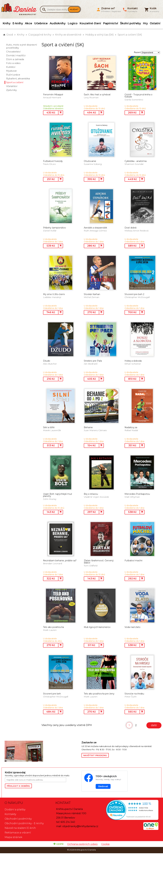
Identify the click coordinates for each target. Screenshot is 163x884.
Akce (28, 23)
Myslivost (11, 70)
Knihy (6, 23)
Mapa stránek (13, 837)
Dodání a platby (15, 809)
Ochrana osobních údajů (82, 844)
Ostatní (155, 23)
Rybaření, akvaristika (18, 78)
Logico (73, 23)
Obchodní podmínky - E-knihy (24, 823)
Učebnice (41, 23)
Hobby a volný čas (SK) (99, 34)
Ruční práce (13, 74)
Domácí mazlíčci (16, 55)
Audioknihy (58, 23)
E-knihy (17, 23)
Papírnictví (110, 23)
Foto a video (13, 63)
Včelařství (11, 86)
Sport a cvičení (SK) (130, 34)
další (154, 725)
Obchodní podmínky (18, 818)
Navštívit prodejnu (95, 755)
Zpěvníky (11, 90)
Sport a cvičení (14, 82)
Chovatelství (13, 51)
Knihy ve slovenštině (68, 34)
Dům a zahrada (15, 59)
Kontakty (10, 814)
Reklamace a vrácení (18, 832)
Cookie (105, 844)
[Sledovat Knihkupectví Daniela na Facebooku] (105, 781)
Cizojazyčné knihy (39, 34)
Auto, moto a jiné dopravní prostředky (21, 46)
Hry (145, 23)
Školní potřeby (130, 23)
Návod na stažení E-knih (20, 828)
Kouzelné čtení (90, 23)
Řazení (137, 52)
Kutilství (10, 66)
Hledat (74, 9)
